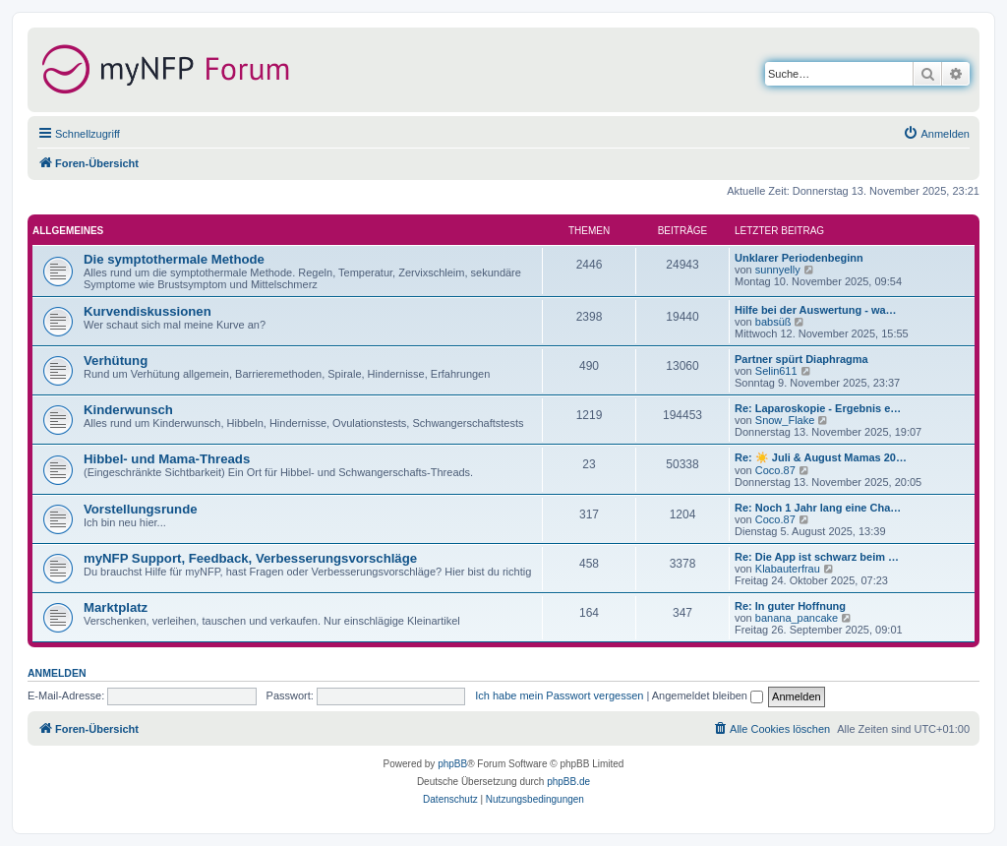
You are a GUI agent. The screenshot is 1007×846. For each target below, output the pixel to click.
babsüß (773, 322)
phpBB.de (568, 781)
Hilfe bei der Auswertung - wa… (816, 310)
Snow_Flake (785, 420)
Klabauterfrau (787, 568)
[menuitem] (936, 134)
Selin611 (776, 371)
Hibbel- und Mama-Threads (167, 459)
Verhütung (116, 360)
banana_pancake (796, 618)
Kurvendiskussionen (147, 311)
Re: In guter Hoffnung (790, 606)
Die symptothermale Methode (174, 259)
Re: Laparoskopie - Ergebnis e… (818, 408)
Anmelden (57, 673)
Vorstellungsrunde (141, 509)
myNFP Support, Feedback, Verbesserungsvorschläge (250, 558)
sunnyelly (777, 269)
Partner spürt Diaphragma (801, 359)
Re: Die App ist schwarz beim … (817, 557)
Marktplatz (116, 607)
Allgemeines (67, 230)
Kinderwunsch (128, 409)
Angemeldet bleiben (707, 695)
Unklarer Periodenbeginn (799, 258)
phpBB (452, 763)
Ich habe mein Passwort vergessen (559, 695)
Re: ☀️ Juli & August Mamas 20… (821, 457)
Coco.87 (775, 470)
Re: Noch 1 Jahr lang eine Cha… (818, 508)
